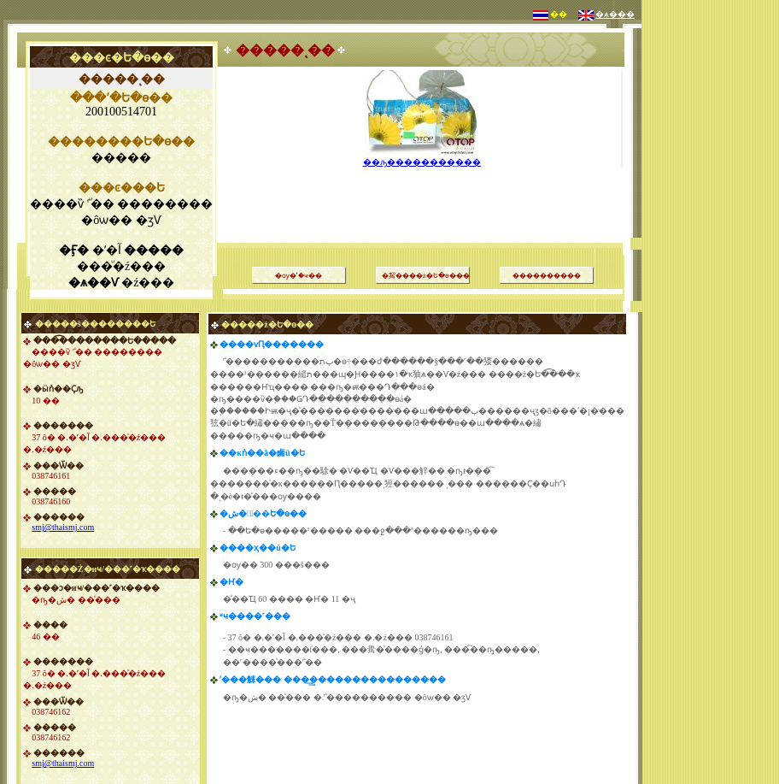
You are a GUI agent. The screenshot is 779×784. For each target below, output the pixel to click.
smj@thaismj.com (63, 527)
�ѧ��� (615, 14)
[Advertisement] (710, 256)
